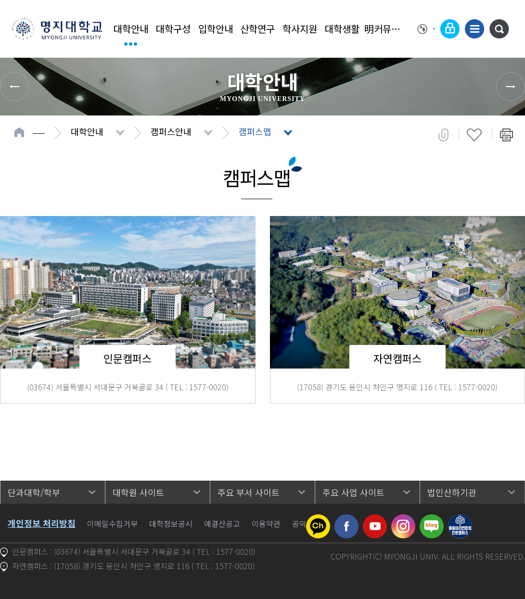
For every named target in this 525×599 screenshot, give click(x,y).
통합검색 (499, 28)
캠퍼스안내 (171, 131)
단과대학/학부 (34, 492)
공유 (443, 134)
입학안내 (215, 29)
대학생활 (342, 29)
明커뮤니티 (384, 29)
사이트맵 (474, 28)
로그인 (450, 28)
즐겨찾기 (474, 134)
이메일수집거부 (112, 523)
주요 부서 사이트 (249, 492)
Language (426, 29)
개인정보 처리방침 (42, 523)
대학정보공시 (170, 523)
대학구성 (173, 29)
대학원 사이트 (138, 492)
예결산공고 (222, 523)
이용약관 (266, 523)
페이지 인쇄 (506, 134)
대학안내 (131, 29)
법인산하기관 (451, 492)
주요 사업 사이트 (353, 492)
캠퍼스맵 (255, 131)
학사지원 (299, 29)
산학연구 (257, 29)
